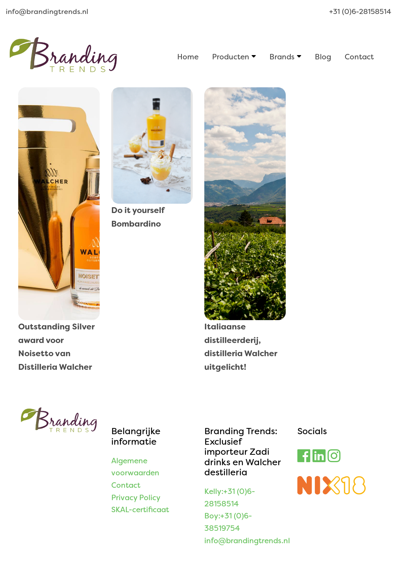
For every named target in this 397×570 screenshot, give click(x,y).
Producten (230, 56)
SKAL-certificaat (140, 510)
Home (187, 56)
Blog (323, 56)
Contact (359, 56)
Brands (282, 56)
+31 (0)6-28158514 (360, 11)
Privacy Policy (136, 497)
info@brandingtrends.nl (47, 11)
